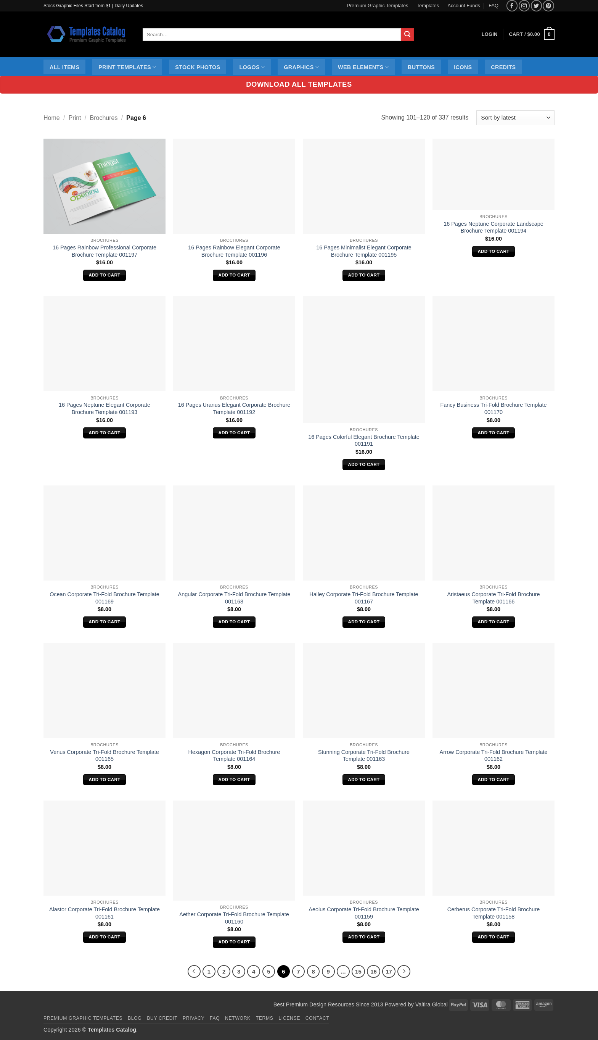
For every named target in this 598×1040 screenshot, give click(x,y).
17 (389, 971)
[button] (532, 34)
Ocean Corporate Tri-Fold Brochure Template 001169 (104, 598)
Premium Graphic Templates (377, 5)
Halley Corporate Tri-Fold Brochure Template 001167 (363, 598)
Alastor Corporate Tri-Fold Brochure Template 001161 (104, 913)
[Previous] (194, 971)
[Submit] (407, 34)
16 (373, 971)
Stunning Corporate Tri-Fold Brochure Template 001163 (364, 755)
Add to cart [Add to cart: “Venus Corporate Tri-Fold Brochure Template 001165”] (105, 779)
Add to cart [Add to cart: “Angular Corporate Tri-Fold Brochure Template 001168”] (234, 621)
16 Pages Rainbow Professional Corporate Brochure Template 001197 (104, 251)
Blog (134, 1018)
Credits (503, 67)
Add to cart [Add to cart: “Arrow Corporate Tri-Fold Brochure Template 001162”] (494, 779)
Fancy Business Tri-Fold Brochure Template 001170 (493, 408)
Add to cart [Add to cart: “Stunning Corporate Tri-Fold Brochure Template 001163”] (364, 779)
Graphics (301, 67)
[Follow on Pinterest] (548, 5)
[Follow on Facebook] (512, 5)
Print (75, 118)
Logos (252, 67)
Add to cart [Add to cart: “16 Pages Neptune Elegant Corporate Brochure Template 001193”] (105, 432)
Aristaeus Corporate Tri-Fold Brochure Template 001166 (493, 598)
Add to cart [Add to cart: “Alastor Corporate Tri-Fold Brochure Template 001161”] (105, 937)
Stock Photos (197, 67)
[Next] (403, 971)
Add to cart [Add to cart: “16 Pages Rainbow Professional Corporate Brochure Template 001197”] (105, 275)
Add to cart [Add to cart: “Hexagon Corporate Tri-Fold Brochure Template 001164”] (234, 779)
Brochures (104, 118)
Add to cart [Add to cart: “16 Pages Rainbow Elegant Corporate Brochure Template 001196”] (234, 275)
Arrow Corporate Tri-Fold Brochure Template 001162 (494, 755)
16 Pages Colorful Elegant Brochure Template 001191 (364, 440)
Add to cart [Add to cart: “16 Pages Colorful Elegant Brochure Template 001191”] (364, 464)
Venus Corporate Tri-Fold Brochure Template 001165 (104, 755)
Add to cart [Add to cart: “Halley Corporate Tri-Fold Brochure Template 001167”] (364, 621)
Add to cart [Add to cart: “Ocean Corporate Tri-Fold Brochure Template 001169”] (105, 621)
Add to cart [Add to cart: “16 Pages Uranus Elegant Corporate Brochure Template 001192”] (234, 432)
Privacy (193, 1018)
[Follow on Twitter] (536, 5)
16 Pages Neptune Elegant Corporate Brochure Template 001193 (104, 408)
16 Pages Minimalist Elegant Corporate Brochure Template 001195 (364, 251)
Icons (463, 67)
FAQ (493, 5)
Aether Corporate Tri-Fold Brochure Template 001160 (234, 918)
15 (358, 971)
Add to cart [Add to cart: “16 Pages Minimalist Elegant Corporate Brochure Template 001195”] (364, 275)
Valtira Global (431, 1004)
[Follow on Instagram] (524, 5)
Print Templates (127, 67)
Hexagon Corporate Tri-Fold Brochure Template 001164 (234, 755)
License (289, 1018)
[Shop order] (515, 117)
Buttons (421, 67)
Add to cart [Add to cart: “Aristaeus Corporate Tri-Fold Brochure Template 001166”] (494, 621)
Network (238, 1018)
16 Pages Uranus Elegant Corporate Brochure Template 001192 (234, 408)
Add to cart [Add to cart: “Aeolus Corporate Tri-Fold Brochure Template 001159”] (364, 937)
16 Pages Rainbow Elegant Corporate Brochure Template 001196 (234, 251)
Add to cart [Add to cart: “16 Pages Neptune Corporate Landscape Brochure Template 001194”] (494, 251)
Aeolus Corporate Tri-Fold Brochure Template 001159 (364, 913)
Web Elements (363, 67)
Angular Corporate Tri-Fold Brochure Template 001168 (234, 598)
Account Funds (464, 5)
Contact (317, 1018)
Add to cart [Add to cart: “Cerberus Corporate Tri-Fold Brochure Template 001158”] (494, 937)
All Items (64, 67)
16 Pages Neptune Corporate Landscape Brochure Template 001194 (493, 227)
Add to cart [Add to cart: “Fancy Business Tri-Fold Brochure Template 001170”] (494, 432)
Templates (428, 5)
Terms (264, 1018)
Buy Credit (162, 1018)
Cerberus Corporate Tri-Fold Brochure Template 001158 (493, 913)
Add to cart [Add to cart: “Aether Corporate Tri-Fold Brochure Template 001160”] (234, 942)
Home (51, 118)
